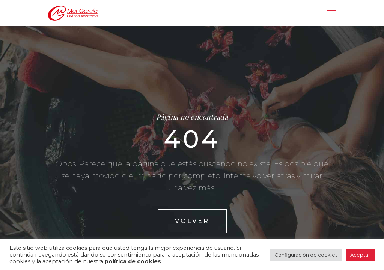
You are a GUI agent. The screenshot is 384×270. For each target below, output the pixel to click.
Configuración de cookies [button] (305, 255)
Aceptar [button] (360, 255)
